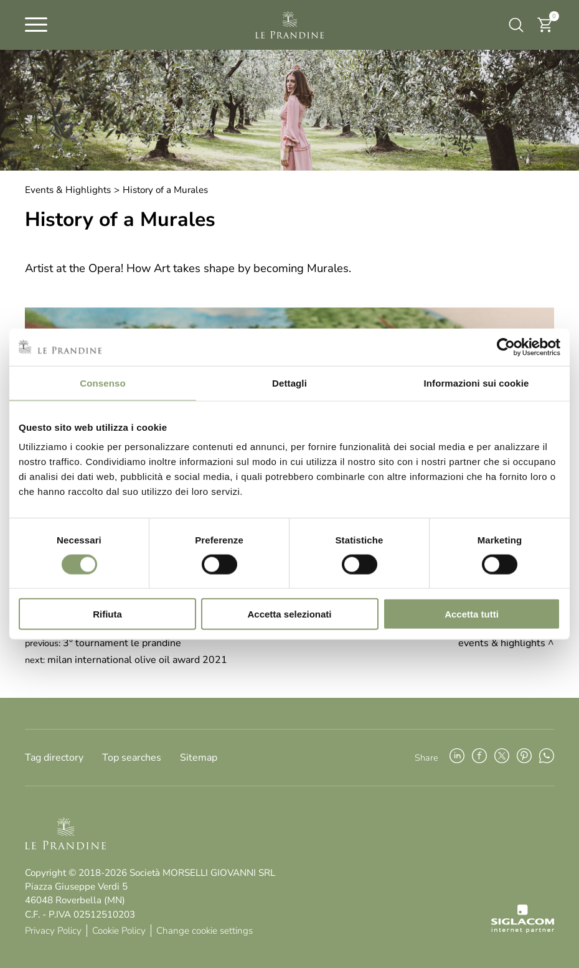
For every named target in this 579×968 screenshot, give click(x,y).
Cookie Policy (119, 930)
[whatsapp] (546, 757)
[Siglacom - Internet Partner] (522, 930)
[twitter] (501, 757)
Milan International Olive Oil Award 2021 (137, 660)
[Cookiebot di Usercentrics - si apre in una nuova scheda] (505, 346)
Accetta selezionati (289, 614)
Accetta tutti (472, 614)
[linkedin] (457, 757)
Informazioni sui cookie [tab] (476, 382)
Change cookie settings (204, 930)
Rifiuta (107, 614)
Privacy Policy (53, 930)
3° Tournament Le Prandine (122, 643)
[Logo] (289, 25)
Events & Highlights (68, 190)
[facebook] (479, 757)
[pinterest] (524, 757)
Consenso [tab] (102, 382)
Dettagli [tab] (289, 382)
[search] (516, 25)
